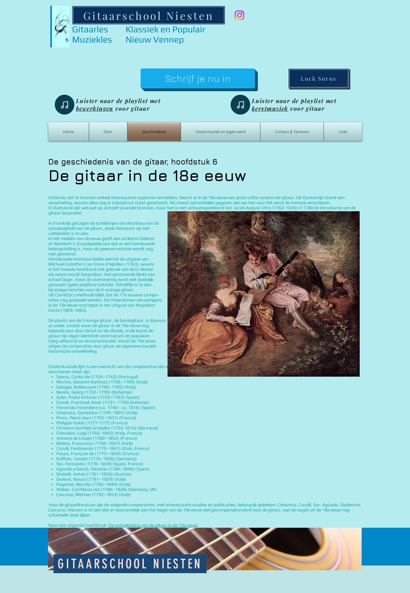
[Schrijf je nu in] (198, 78)
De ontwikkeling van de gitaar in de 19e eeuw (153, 525)
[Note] (64, 105)
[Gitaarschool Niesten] (148, 15)
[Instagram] (239, 15)
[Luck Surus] (318, 78)
